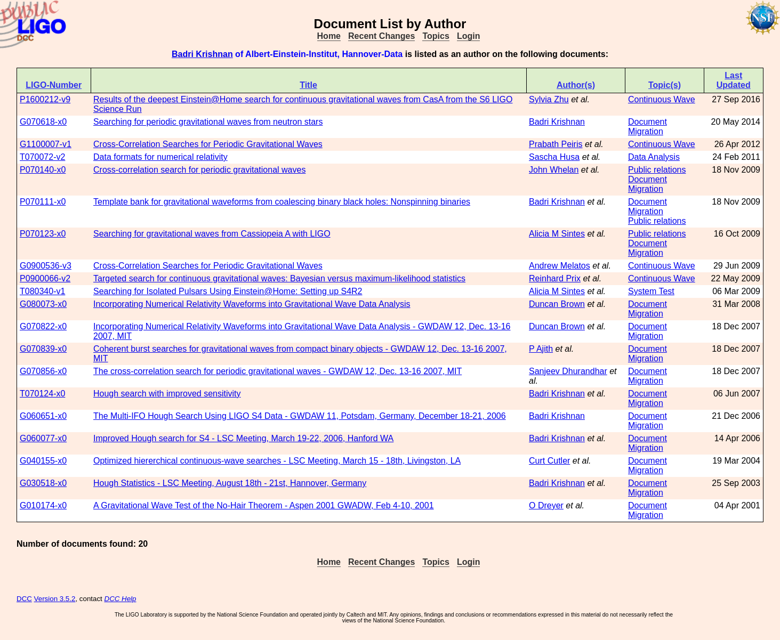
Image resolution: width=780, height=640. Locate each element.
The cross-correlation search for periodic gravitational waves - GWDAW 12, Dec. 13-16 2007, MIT (277, 371)
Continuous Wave (661, 99)
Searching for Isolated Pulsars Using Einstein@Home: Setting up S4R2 (228, 291)
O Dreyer (546, 505)
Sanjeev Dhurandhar (568, 371)
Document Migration (647, 126)
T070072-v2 (42, 156)
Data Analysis (654, 156)
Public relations (657, 169)
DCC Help (120, 599)
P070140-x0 (43, 169)
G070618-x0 (43, 121)
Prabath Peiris (556, 144)
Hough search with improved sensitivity (167, 393)
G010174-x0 (43, 505)
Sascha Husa (554, 156)
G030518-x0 (43, 483)
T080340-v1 (42, 291)
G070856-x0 (43, 371)
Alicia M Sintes (557, 233)
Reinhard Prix (555, 278)
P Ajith (541, 348)
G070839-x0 (43, 348)
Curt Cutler (549, 460)
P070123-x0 (43, 233)
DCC (24, 599)
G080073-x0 (43, 304)
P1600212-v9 (45, 99)
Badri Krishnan (202, 54)
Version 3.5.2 (55, 599)
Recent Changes (381, 35)
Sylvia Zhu (549, 99)
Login (468, 35)
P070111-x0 (43, 201)
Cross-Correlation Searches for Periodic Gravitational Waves (208, 144)
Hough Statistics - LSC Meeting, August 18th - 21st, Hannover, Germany (229, 483)
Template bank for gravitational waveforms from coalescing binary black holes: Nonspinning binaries (281, 201)
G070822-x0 (43, 326)
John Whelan (553, 169)
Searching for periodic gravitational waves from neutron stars (208, 121)
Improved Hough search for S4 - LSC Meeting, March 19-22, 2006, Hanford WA (243, 438)
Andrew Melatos (559, 265)
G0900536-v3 (45, 265)
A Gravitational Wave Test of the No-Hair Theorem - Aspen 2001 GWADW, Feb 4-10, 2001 (263, 505)
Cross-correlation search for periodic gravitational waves (199, 169)
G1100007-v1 (45, 144)
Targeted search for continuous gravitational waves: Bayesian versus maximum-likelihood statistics (279, 278)
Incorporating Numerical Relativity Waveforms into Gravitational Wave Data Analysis (252, 304)
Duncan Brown (557, 304)
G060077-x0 (43, 438)
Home (329, 35)
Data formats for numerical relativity (160, 156)
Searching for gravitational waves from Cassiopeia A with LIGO (212, 233)
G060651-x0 (43, 415)
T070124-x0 (42, 393)
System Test (651, 291)
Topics (435, 35)
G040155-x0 (43, 460)
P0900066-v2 (45, 278)
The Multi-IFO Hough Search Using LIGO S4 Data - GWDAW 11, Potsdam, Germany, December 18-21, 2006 (299, 415)
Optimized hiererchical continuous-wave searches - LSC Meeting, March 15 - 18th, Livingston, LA (277, 460)
